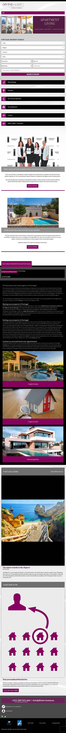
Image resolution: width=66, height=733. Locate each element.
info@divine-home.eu (43, 700)
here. (27, 336)
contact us (34, 337)
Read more (32, 186)
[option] (33, 25)
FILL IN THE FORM (11, 690)
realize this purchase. (29, 311)
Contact (20, 300)
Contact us (6, 345)
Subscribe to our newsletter (11, 706)
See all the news (57, 471)
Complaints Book (56, 723)
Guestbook (6, 711)
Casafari (24, 729)
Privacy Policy (42, 723)
